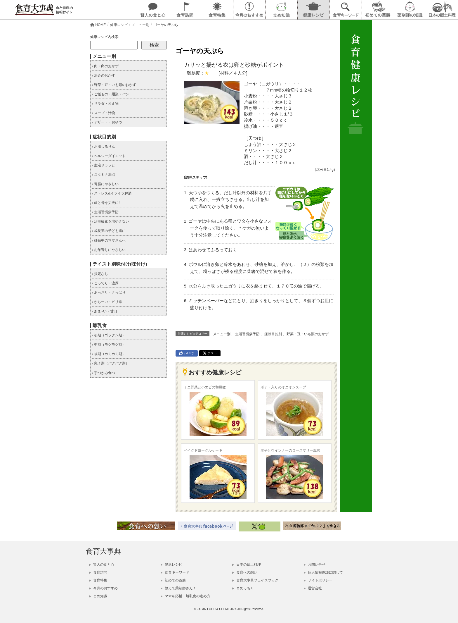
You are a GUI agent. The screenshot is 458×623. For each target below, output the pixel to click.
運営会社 (313, 588)
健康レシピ (171, 564)
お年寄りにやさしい (109, 250)
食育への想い (244, 572)
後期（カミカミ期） (109, 354)
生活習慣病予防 (247, 334)
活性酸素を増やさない (110, 221)
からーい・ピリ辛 (107, 302)
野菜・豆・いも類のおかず (308, 334)
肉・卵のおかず (105, 66)
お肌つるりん (103, 146)
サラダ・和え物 (105, 103)
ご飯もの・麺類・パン (110, 94)
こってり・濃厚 (105, 283)
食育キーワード (175, 572)
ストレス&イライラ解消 (111, 193)
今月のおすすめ (103, 588)
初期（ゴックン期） (109, 335)
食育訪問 (98, 572)
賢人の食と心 (101, 564)
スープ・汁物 (103, 113)
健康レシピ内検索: (104, 37)
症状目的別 (273, 334)
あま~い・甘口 (104, 311)
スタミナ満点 (103, 175)
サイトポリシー (318, 580)
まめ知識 (98, 596)
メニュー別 (221, 334)
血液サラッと (103, 165)
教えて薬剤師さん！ (178, 588)
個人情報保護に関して (323, 572)
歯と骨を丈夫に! (106, 203)
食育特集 (98, 580)
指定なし (100, 274)
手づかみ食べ (103, 373)
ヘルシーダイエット (109, 156)
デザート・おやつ (107, 122)
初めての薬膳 (173, 580)
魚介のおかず (103, 75)
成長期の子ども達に (109, 231)
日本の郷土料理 (246, 564)
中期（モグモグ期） (109, 345)
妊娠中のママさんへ (109, 240)
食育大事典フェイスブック (255, 580)
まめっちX (242, 588)
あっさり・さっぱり (109, 292)
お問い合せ (314, 564)
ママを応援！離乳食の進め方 (185, 596)
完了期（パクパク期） (110, 363)
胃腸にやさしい (105, 184)
